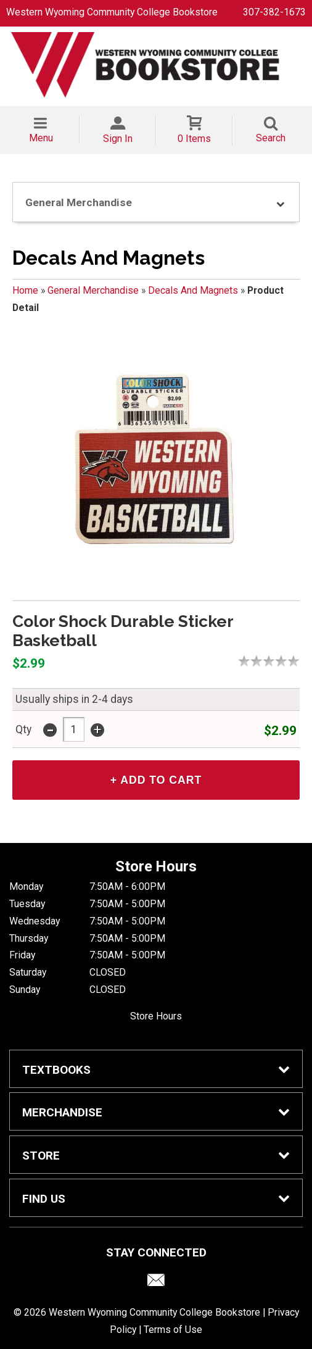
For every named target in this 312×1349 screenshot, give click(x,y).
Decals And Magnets (193, 290)
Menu (41, 138)
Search (270, 138)
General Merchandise (93, 290)
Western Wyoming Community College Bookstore (112, 12)
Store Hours (156, 1016)
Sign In (118, 138)
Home (25, 290)
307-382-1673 (274, 12)
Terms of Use (173, 1329)
